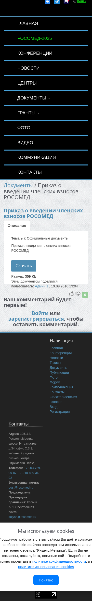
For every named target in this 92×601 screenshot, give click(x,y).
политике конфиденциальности (59, 561)
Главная (27, 23)
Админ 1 (42, 286)
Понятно (46, 580)
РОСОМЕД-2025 (34, 38)
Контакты (29, 172)
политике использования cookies (46, 567)
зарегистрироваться (36, 318)
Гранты (28, 112)
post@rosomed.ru (21, 487)
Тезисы (55, 363)
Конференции (34, 53)
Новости (28, 68)
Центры (27, 83)
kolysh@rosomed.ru (22, 517)
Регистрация (60, 412)
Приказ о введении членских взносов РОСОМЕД (43, 213)
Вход (54, 407)
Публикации (59, 372)
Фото (23, 127)
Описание (17, 225)
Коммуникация (36, 157)
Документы (33, 97)
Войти (40, 313)
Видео (25, 142)
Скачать (23, 265)
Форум (55, 382)
